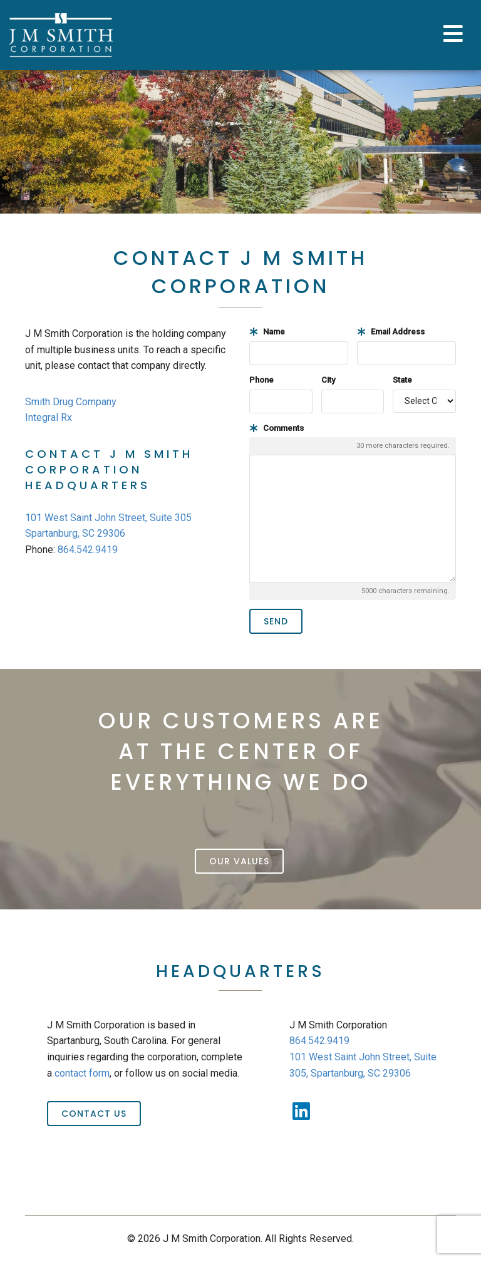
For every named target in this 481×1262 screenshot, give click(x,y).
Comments (276, 428)
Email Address (391, 331)
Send (276, 621)
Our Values (239, 861)
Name (267, 331)
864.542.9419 (88, 550)
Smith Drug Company (70, 402)
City (328, 380)
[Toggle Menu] (454, 35)
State (402, 380)
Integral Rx (48, 417)
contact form (82, 1073)
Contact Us (94, 1113)
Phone (261, 380)
